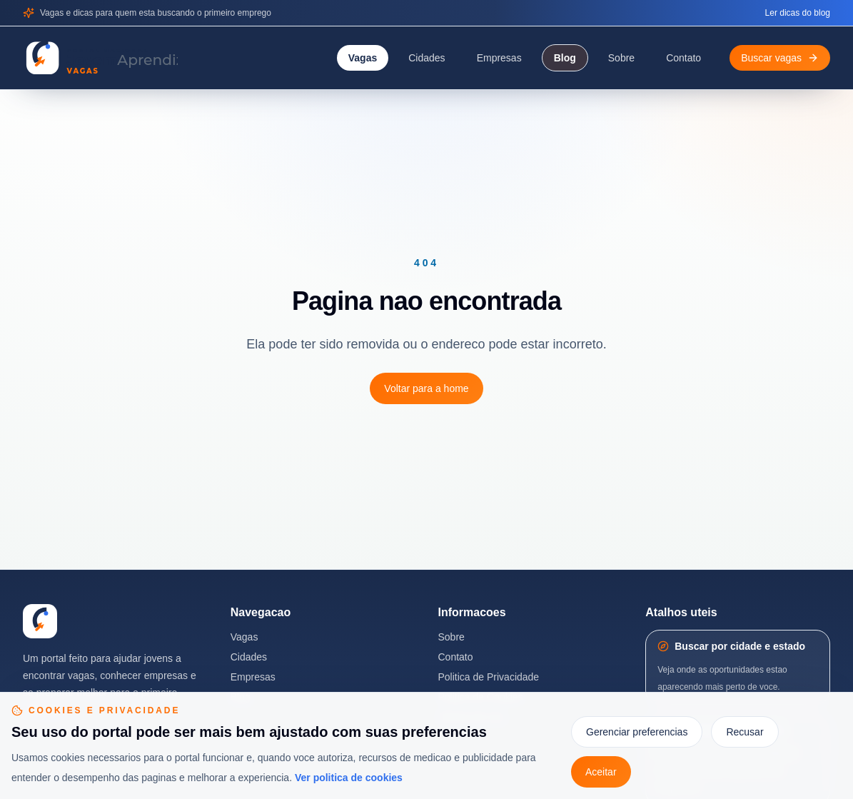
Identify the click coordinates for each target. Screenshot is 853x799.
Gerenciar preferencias (636, 732)
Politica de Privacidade (489, 677)
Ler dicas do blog (797, 13)
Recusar (744, 732)
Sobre (621, 58)
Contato (683, 58)
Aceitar (601, 772)
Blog (565, 58)
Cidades (426, 58)
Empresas (499, 58)
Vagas (362, 58)
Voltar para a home (426, 388)
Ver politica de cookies (349, 777)
